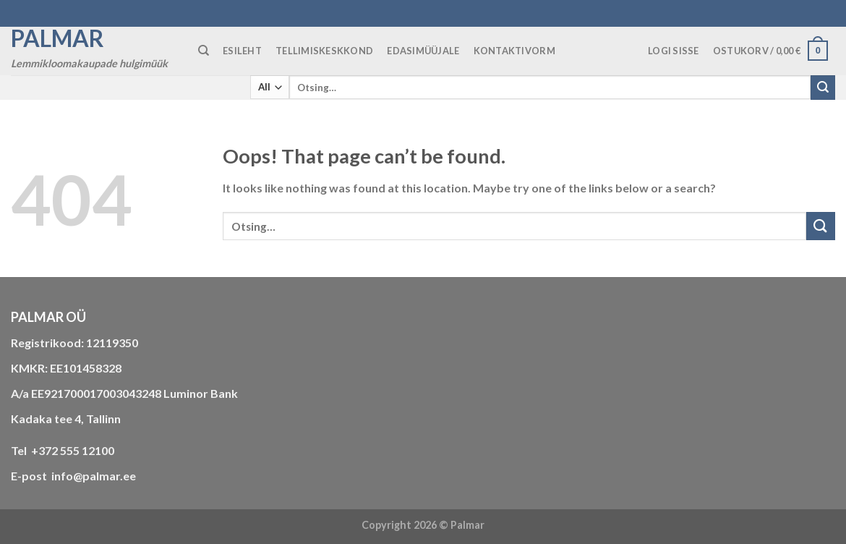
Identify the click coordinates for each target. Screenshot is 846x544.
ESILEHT (242, 50)
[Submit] (823, 87)
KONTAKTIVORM (514, 50)
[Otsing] (203, 50)
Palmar (57, 38)
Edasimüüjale (423, 50)
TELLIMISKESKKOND (324, 50)
